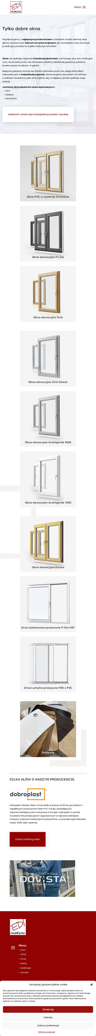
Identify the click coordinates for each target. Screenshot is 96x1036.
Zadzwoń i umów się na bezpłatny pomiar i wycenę (38, 114)
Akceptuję (48, 1009)
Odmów (48, 1017)
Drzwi (23, 958)
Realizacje (26, 967)
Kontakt (25, 972)
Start (23, 949)
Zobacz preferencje (48, 1025)
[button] (91, 984)
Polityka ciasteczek (46, 1032)
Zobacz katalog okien (27, 839)
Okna (23, 954)
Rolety (24, 963)
